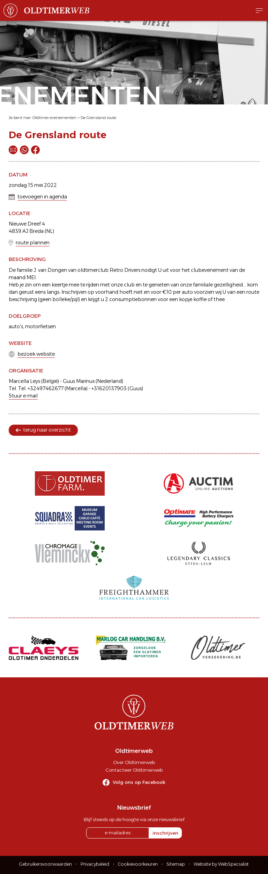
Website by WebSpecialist (221, 864)
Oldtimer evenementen (54, 117)
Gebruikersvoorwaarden (45, 864)
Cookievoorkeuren (138, 864)
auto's (16, 326)
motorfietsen (40, 326)
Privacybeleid (95, 864)
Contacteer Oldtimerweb (134, 770)
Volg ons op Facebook (139, 782)
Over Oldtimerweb (134, 762)
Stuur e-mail (23, 396)
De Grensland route (98, 117)
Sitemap (175, 864)
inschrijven (165, 833)
